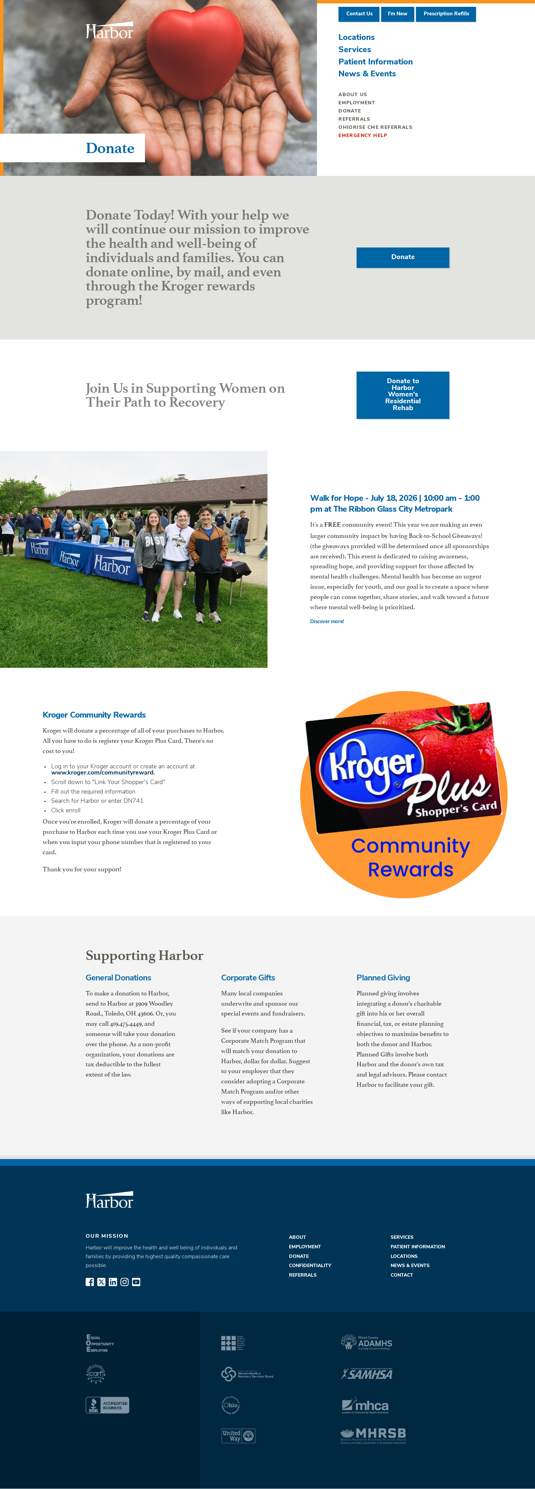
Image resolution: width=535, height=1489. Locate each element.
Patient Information (375, 62)
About (297, 1238)
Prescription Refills (446, 14)
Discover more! (328, 622)
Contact (402, 1276)
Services (354, 50)
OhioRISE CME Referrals (375, 127)
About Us (352, 95)
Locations (356, 38)
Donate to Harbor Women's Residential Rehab (403, 395)
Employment (356, 103)
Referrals (354, 119)
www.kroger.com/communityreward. (103, 773)
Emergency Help (363, 136)
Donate (349, 111)
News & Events (367, 74)
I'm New (397, 14)
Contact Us (359, 14)
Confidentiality (310, 1266)
